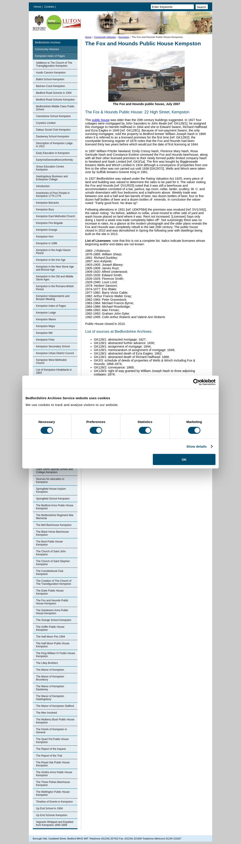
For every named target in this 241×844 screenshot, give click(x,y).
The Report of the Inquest (51, 748)
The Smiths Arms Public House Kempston (54, 774)
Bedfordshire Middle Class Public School (55, 108)
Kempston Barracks (47, 202)
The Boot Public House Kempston (49, 543)
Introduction (43, 186)
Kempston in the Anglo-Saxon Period (53, 252)
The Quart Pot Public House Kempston (52, 741)
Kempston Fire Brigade (49, 223)
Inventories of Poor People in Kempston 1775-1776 (53, 194)
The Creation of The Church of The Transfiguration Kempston (53, 582)
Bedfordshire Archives (47, 42)
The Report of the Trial (49, 755)
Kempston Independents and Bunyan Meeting (52, 298)
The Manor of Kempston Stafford (55, 706)
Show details (196, 446)
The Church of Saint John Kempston (51, 553)
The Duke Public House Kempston (50, 592)
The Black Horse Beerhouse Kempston (52, 533)
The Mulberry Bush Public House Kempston (55, 721)
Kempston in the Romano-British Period (55, 288)
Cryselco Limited (45, 122)
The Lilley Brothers (47, 663)
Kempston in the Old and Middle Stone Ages (54, 278)
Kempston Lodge (46, 312)
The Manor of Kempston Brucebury (50, 678)
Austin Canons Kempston (50, 72)
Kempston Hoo (44, 236)
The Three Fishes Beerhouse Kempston (53, 784)
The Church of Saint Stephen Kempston (53, 563)
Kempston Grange (46, 229)
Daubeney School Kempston (52, 136)
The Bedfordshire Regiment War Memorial (55, 517)
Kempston (124, 37)
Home (37, 6)
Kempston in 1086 (46, 243)
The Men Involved (46, 712)
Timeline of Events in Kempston (54, 801)
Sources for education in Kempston (50, 480)
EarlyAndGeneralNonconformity (54, 159)
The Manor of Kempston (50, 669)
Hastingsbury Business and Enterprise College (52, 178)
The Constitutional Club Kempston (49, 572)
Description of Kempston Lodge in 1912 (54, 145)
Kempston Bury (45, 209)
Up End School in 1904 (49, 808)
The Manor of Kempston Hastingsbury (50, 698)
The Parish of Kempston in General (51, 731)
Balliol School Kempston (50, 79)
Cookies (49, 6)
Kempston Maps (45, 326)
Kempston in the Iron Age (50, 259)
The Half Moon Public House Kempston (52, 645)
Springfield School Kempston (53, 498)
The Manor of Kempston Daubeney (50, 688)
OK (184, 459)
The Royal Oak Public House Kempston (53, 764)
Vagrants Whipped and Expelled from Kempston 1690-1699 (54, 823)
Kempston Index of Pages (50, 56)
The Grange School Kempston (53, 620)
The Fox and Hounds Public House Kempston (52, 602)
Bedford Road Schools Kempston (55, 99)
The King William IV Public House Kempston (55, 655)
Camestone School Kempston (53, 116)
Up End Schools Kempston (51, 815)
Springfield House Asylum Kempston (51, 490)
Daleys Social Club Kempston (53, 129)
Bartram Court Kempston (50, 86)
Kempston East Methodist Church (55, 216)
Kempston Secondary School (53, 346)
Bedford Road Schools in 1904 (54, 92)
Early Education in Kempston (53, 153)
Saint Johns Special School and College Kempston (54, 471)
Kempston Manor (46, 319)
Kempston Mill (44, 332)
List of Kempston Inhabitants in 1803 (54, 371)
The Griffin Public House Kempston (50, 628)
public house (101, 120)
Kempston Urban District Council (55, 353)
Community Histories (105, 37)
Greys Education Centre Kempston (50, 168)
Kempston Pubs (45, 339)
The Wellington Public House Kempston (53, 793)
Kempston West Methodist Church (51, 361)
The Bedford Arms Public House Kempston (54, 507)
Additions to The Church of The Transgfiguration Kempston (54, 64)
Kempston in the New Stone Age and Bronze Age (55, 268)
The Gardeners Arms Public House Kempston (52, 612)
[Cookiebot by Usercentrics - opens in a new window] (196, 382)
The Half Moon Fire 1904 (50, 636)
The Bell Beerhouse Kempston (54, 525)
